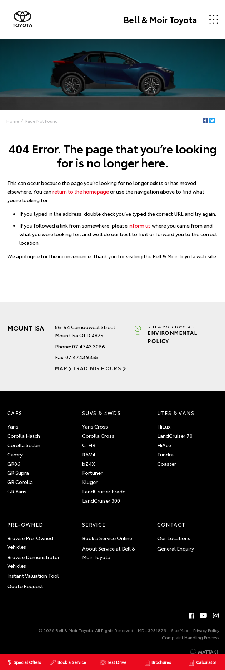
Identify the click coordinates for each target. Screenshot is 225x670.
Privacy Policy (206, 630)
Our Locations (173, 538)
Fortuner (92, 472)
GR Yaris (16, 491)
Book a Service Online (107, 538)
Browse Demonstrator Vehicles (33, 561)
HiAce (164, 445)
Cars (14, 412)
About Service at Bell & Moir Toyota (108, 553)
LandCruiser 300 (101, 500)
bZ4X (88, 463)
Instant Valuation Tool (33, 575)
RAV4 (88, 454)
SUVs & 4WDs (101, 412)
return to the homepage (80, 191)
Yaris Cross (95, 426)
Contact (171, 524)
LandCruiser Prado (104, 491)
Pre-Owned (25, 524)
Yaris (12, 426)
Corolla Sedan (23, 445)
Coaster (166, 463)
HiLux (163, 426)
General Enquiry (175, 548)
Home (12, 121)
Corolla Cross (98, 435)
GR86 (13, 463)
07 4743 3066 (88, 346)
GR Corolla (20, 481)
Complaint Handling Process (190, 637)
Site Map (180, 630)
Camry (14, 454)
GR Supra (18, 472)
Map (61, 368)
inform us (140, 225)
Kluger (90, 481)
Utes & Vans (175, 412)
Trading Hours (96, 368)
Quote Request (25, 586)
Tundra (165, 454)
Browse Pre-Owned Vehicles (30, 542)
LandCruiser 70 (174, 435)
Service (94, 524)
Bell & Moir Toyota (160, 19)
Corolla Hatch (23, 435)
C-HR (88, 445)
